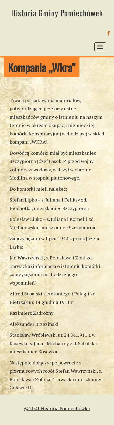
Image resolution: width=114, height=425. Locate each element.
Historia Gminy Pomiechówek (57, 13)
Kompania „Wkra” (41, 67)
